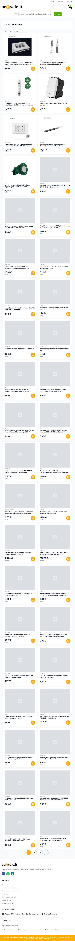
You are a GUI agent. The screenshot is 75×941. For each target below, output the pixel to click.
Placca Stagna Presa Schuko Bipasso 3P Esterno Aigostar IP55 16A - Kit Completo (19, 145)
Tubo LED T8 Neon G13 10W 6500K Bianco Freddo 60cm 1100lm (54, 676)
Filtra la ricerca (14, 24)
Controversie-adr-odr (9, 897)
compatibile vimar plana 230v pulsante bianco (53, 104)
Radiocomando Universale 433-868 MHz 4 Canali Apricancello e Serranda (19, 472)
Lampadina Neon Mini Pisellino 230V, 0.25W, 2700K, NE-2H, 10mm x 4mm (55, 186)
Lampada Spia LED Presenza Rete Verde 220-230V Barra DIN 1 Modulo (19, 227)
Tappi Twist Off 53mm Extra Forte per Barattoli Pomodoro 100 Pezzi (17, 635)
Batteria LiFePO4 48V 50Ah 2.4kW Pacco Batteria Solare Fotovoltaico (18, 553)
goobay (42, 142)
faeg (6, 60)
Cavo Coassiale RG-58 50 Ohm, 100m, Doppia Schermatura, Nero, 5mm (53, 145)
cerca (57, 14)
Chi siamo (52, 1)
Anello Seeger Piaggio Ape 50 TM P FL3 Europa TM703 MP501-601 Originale (53, 636)
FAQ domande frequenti (9, 888)
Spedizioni (61, 1)
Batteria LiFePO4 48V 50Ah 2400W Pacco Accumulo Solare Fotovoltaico (54, 553)
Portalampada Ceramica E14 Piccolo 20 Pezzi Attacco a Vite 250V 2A (18, 594)
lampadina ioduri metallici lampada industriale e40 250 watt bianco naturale (19, 104)
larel (41, 60)
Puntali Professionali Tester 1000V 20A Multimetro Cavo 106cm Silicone (53, 840)
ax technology (9, 510)
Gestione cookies (7, 903)
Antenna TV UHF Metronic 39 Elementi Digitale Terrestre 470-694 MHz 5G (17, 268)
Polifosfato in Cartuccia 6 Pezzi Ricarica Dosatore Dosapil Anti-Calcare (18, 758)
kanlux (7, 101)
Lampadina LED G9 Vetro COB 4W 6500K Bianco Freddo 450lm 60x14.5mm (54, 799)
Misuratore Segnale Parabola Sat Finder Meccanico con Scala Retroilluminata (19, 513)
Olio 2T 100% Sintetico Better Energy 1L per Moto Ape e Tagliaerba (19, 676)
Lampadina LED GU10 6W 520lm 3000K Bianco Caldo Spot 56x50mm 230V (18, 390)
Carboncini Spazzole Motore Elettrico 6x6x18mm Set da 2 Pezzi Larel (53, 63)
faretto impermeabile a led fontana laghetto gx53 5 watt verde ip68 (17, 186)
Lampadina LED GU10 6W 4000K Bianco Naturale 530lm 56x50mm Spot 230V (53, 431)
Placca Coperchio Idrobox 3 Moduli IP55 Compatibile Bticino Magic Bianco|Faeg (18, 63)
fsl (5, 387)
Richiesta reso (6, 900)
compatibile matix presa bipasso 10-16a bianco (54, 309)
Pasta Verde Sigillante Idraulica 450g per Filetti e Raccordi (19, 799)
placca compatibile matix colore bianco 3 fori (54, 349)
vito (41, 469)
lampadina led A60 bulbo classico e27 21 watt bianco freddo (54, 268)
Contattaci (70, 1)
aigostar (42, 101)
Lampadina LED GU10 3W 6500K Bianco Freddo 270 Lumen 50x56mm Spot (53, 390)
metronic (7, 265)
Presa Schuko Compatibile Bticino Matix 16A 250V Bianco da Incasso (20, 309)
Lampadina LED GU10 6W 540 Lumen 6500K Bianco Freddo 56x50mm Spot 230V (19, 431)
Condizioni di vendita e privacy (12, 891)
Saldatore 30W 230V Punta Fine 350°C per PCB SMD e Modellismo (54, 717)
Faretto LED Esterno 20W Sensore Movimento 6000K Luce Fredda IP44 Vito (54, 472)
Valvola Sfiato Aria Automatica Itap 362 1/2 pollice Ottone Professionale (54, 758)
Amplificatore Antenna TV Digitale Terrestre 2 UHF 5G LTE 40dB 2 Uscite (55, 227)
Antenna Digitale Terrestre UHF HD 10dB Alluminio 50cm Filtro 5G (53, 513)
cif (40, 633)
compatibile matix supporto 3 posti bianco (19, 349)
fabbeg (42, 224)
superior (7, 469)
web (41, 837)
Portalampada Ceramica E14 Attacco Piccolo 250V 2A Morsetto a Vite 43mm (53, 594)
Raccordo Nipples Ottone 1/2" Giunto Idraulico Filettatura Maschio (17, 840)
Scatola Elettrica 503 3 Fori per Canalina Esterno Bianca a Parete (18, 717)
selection (7, 632)
